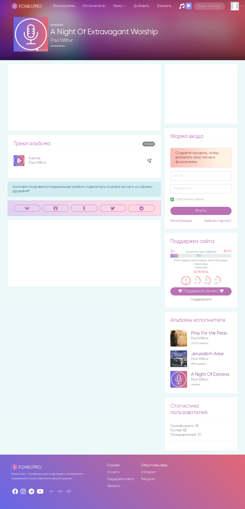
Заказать (164, 6)
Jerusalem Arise (207, 353)
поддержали (200, 300)
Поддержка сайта (120, 479)
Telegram (148, 479)
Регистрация (181, 221)
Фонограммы (64, 6)
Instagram (148, 472)
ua (60, 491)
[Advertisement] (84, 97)
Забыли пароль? (218, 221)
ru (51, 491)
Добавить (141, 6)
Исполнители (94, 6)
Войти (200, 211)
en (69, 491)
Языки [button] (118, 6)
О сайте (113, 472)
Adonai (34, 158)
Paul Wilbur (61, 40)
